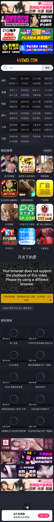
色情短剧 (25, 141)
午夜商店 (25, 136)
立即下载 (44, 515)
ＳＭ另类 (48, 95)
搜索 (47, 67)
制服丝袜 (13, 106)
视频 (3, 92)
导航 (3, 138)
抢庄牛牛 (48, 83)
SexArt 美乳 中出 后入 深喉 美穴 (17, 308)
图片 (3, 115)
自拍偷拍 (25, 90)
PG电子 (13, 78)
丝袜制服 (25, 95)
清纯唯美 (25, 118)
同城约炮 (13, 136)
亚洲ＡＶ (13, 90)
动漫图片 (48, 113)
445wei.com (27, 60)
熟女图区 (37, 118)
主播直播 (37, 95)
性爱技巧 (48, 129)
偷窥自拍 (13, 113)
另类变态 (48, 106)
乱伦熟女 (37, 106)
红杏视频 (13, 141)
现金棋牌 (37, 83)
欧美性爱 (48, 101)
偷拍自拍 (25, 101)
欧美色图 (37, 113)
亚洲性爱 (13, 101)
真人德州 (25, 78)
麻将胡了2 (13, 83)
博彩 (3, 80)
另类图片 (48, 118)
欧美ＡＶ (37, 90)
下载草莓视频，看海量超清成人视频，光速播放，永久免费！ (27, 298)
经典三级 (25, 106)
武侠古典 (48, 124)
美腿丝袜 (13, 118)
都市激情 (13, 124)
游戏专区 (48, 78)
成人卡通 (37, 101)
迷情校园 (13, 129)
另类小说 (25, 129)
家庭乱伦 (25, 124)
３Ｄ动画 (48, 90)
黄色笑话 (37, 129)
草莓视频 (37, 136)
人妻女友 (37, 124)
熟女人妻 (13, 95)
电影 (3, 103)
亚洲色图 (25, 113)
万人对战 (37, 78)
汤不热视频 (48, 136)
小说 (3, 126)
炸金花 (25, 83)
